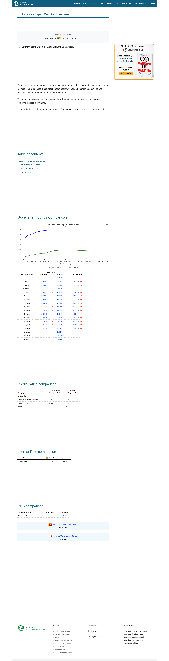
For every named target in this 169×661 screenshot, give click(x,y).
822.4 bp (76, 299)
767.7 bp (76, 292)
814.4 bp (76, 296)
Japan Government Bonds (66, 536)
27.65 (65, 515)
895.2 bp (76, 321)
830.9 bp (76, 303)
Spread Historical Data (63, 640)
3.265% (59, 332)
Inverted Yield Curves (63, 643)
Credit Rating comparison (29, 165)
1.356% (59, 296)
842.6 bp (76, 307)
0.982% (59, 289)
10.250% (44, 307)
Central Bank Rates (123, 3)
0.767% (59, 278)
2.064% (59, 310)
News (152, 3)
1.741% (59, 303)
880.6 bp (76, 314)
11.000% (44, 314)
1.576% (59, 299)
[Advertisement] (63, 24)
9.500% (43, 296)
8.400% (43, 285)
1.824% (59, 307)
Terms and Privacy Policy (64, 652)
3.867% (59, 339)
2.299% (59, 317)
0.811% (59, 281)
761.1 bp (76, 328)
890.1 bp (76, 317)
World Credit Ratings (62, 631)
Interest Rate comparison (29, 169)
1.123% (59, 292)
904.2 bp (76, 325)
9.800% (43, 299)
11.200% (44, 317)
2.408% (59, 325)
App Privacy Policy (62, 649)
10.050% (44, 303)
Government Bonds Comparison (32, 161)
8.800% (43, 292)
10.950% (44, 310)
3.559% (59, 328)
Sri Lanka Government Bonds (65, 524)
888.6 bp (76, 310)
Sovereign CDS (141, 3)
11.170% (44, 328)
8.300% (43, 281)
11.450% (44, 325)
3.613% (59, 336)
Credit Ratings (106, 3)
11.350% (44, 321)
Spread (94, 3)
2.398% (59, 321)
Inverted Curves (80, 3)
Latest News (59, 646)
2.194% (59, 314)
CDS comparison (26, 172)
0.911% (59, 285)
